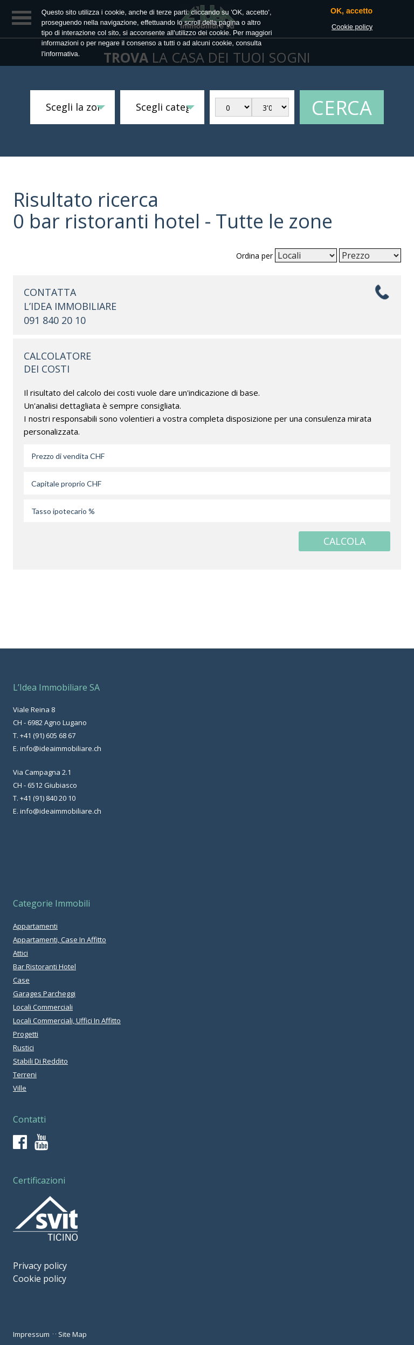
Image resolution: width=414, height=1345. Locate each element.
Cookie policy (39, 1279)
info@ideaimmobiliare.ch (60, 748)
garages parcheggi (44, 993)
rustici (23, 1047)
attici (20, 953)
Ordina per (254, 256)
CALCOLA (344, 541)
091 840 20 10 (55, 320)
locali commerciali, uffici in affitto (67, 1020)
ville (19, 1088)
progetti (25, 1034)
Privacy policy (40, 1266)
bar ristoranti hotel (44, 966)
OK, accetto (351, 11)
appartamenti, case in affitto (59, 939)
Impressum (31, 1334)
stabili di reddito (40, 1061)
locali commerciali (43, 1007)
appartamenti (35, 926)
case (21, 980)
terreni (25, 1074)
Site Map (72, 1334)
